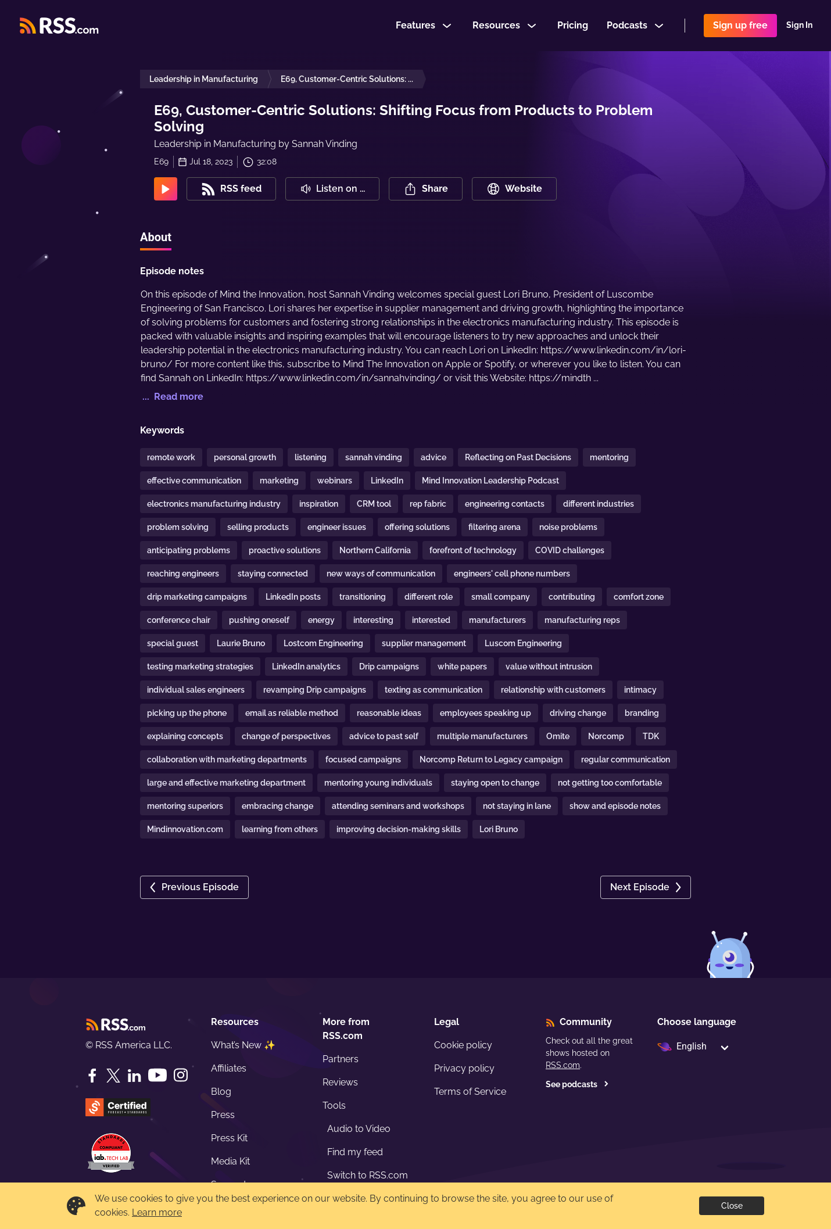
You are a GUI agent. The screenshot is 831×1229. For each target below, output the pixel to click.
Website (514, 189)
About (155, 237)
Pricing (572, 25)
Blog (221, 1091)
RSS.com (563, 1065)
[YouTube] (157, 1075)
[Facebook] (92, 1076)
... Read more (171, 396)
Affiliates (228, 1068)
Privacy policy (464, 1068)
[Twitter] (113, 1076)
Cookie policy (463, 1045)
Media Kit (230, 1161)
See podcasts (577, 1084)
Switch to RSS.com (367, 1175)
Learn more (157, 1212)
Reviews (340, 1082)
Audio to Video (359, 1128)
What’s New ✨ (243, 1045)
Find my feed (355, 1152)
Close (732, 1205)
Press (223, 1114)
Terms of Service (470, 1091)
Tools (334, 1105)
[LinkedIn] (134, 1076)
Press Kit (229, 1138)
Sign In (799, 25)
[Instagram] (181, 1075)
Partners (341, 1059)
